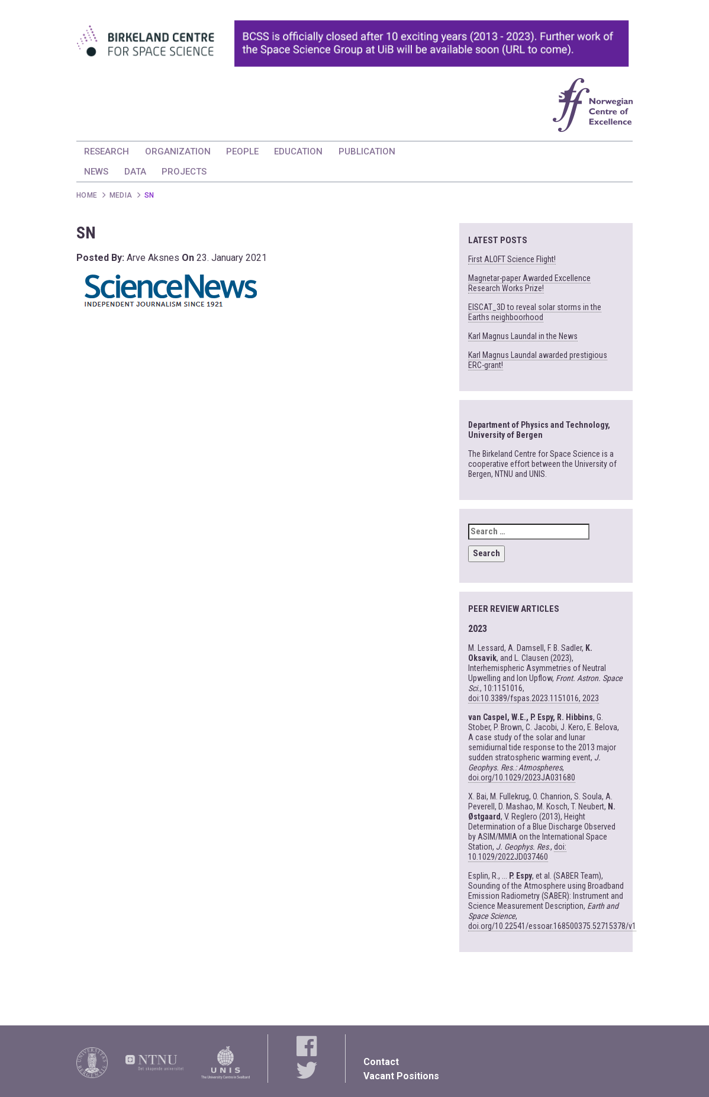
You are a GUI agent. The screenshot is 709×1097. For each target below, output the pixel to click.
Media (121, 195)
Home (87, 195)
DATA (135, 171)
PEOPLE (242, 151)
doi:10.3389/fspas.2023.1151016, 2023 (533, 698)
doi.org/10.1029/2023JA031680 (521, 777)
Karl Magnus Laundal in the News (523, 336)
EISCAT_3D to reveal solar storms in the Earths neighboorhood (534, 312)
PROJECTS (184, 171)
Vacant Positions (401, 1076)
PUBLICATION (367, 151)
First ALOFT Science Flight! (512, 259)
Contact (381, 1061)
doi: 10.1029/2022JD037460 (517, 852)
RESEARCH (106, 151)
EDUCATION (298, 151)
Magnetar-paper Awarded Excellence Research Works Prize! (529, 283)
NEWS (96, 171)
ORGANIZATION (178, 151)
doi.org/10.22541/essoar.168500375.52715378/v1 (552, 926)
